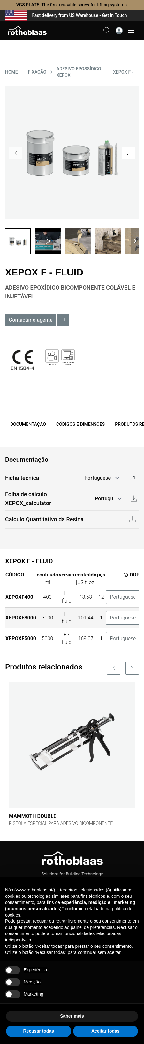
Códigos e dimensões (80, 424)
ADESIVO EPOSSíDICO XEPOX (79, 72)
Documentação (28, 424)
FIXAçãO (37, 72)
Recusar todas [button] (38, 1030)
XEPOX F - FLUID (126, 72)
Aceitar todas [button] (105, 1030)
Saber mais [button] (72, 1016)
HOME (11, 72)
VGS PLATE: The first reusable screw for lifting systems (72, 4)
